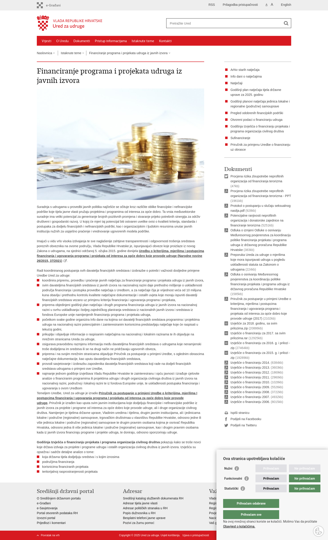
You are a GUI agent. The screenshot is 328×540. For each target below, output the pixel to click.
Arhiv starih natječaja (244, 70)
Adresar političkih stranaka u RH (145, 508)
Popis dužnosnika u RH (139, 513)
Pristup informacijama (111, 41)
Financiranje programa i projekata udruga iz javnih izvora (128, 53)
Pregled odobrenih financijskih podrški (256, 113)
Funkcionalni (233, 487)
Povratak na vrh (50, 535)
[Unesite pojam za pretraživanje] (224, 23)
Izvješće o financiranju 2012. (250, 372)
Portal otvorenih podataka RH (57, 513)
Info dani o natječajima (246, 76)
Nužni (228, 477)
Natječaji (236, 83)
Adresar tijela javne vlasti (140, 503)
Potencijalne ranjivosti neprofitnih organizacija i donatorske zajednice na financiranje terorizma (256, 220)
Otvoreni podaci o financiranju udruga (256, 119)
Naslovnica (44, 53)
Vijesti (46, 41)
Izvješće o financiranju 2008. (250, 392)
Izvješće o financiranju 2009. (250, 387)
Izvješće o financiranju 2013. (250, 367)
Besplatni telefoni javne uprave (144, 518)
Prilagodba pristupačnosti (240, 4)
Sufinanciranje (240, 138)
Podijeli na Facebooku (242, 419)
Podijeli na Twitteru (240, 425)
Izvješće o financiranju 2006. (250, 402)
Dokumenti (81, 41)
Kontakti (165, 41)
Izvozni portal (46, 518)
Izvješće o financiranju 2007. (250, 397)
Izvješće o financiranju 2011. (250, 377)
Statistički (231, 497)
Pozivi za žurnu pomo (138, 523)
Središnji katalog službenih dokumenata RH (153, 498)
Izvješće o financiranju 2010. (250, 382)
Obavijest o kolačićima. (239, 526)
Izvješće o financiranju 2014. (250, 362)
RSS (211, 4)
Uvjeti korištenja (170, 535)
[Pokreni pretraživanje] (286, 23)
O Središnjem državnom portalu (59, 498)
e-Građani (44, 503)
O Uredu (62, 41)
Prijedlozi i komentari (51, 523)
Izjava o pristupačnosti (196, 535)
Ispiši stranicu (236, 413)
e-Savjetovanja (47, 508)
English (286, 4)
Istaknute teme (143, 41)
